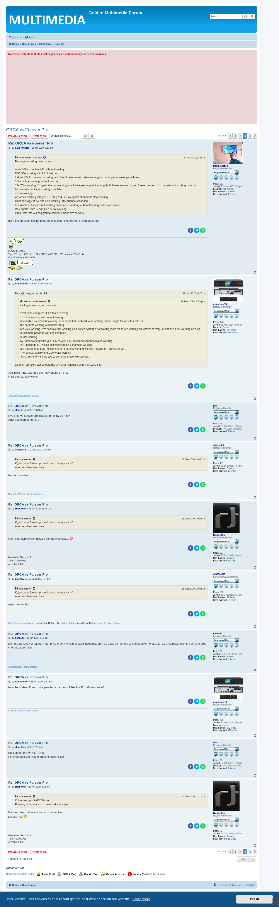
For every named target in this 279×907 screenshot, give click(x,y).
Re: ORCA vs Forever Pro (30, 143)
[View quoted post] (45, 158)
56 (221, 423)
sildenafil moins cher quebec (23, 395)
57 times (231, 597)
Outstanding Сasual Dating (22, 666)
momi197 (218, 633)
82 (221, 651)
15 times (231, 191)
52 (221, 553)
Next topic (39, 136)
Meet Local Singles (109, 623)
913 (222, 592)
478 (222, 322)
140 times (231, 330)
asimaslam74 (26, 157)
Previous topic (17, 136)
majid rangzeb (220, 166)
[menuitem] (29, 37)
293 (222, 184)
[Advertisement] (131, 89)
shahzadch (219, 445)
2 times (230, 656)
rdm (215, 406)
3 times (231, 659)
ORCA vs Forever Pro (27, 129)
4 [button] (250, 136)
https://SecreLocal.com (20, 623)
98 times (232, 600)
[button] (230, 135)
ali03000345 (219, 574)
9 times (230, 558)
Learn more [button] (141, 899)
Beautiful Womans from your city (25, 494)
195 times (232, 332)
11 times (232, 560)
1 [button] (235, 136)
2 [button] (240, 136)
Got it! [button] (254, 899)
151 (222, 463)
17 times (232, 471)
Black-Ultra (219, 535)
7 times (231, 431)
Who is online (15, 868)
